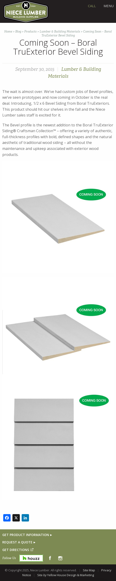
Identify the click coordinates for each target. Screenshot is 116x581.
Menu (109, 5)
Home (8, 31)
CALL (92, 5)
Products (30, 31)
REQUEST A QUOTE (17, 542)
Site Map (89, 570)
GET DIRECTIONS (15, 550)
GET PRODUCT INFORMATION (25, 535)
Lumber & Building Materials (60, 31)
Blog (18, 31)
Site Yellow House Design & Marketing (65, 575)
